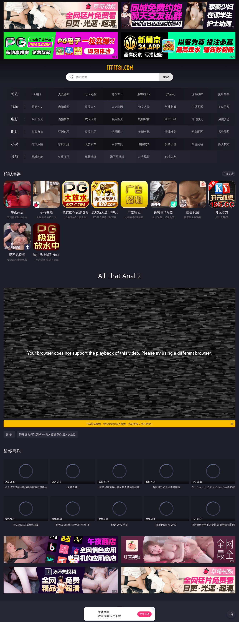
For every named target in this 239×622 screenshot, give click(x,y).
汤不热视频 (117, 157)
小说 (14, 144)
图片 (14, 131)
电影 (14, 119)
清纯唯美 (170, 132)
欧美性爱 (117, 119)
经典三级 (170, 119)
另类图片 (224, 132)
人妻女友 (90, 144)
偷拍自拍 (64, 119)
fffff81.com (119, 67)
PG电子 (37, 94)
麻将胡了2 (143, 94)
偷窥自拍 (37, 132)
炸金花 (170, 94)
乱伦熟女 (197, 119)
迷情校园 (144, 144)
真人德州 (64, 94)
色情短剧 (170, 157)
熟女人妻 (144, 107)
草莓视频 (90, 157)
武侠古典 (117, 144)
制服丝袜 (144, 119)
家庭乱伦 (64, 144)
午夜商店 (64, 157)
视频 (14, 106)
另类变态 (224, 119)
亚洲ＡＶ (37, 107)
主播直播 (197, 107)
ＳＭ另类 (224, 107)
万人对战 (90, 94)
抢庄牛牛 (224, 94)
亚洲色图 (64, 132)
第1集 (9, 434)
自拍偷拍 (64, 107)
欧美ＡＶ (90, 107)
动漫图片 (117, 132)
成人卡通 (90, 119)
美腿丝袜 (144, 132)
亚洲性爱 (37, 119)
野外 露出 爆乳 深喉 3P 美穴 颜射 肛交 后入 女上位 (47, 434)
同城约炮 (37, 157)
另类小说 (170, 144)
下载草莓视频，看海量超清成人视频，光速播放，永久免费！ (160, 424)
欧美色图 (90, 132)
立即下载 (144, 614)
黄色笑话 (197, 144)
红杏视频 (144, 157)
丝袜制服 (170, 107)
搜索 (166, 77)
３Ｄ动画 (117, 107)
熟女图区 (197, 132)
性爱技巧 (224, 144)
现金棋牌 (197, 94)
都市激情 (37, 144)
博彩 (14, 94)
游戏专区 (117, 94)
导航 (14, 156)
